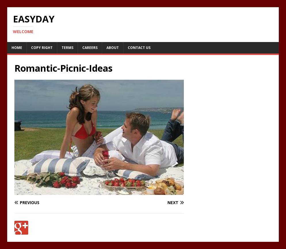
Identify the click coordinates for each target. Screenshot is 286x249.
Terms (67, 47)
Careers (90, 47)
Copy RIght (42, 47)
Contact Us (139, 47)
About (112, 47)
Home (17, 47)
